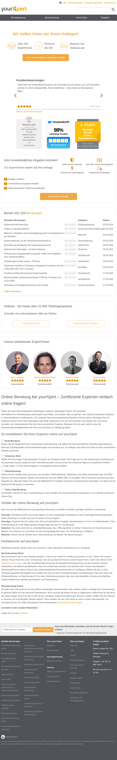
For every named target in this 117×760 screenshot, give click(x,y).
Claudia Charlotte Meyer (45, 377)
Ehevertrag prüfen (32, 682)
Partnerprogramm (77, 660)
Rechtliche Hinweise (78, 693)
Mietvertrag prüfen (9, 713)
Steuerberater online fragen (69, 602)
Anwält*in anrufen (31, 323)
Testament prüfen (31, 677)
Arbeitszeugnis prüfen (10, 700)
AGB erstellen (7, 674)
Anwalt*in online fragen (11, 563)
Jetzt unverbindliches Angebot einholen (46, 57)
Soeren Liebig (99, 377)
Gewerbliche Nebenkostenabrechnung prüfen (34, 648)
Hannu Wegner (17, 377)
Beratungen (34, 213)
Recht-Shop (81, 18)
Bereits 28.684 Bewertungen (29, 111)
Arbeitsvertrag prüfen (10, 695)
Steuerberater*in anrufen (86, 323)
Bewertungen (52, 650)
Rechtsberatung (18, 18)
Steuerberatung (52, 18)
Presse (73, 655)
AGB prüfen (6, 679)
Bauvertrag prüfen (9, 653)
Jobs (72, 650)
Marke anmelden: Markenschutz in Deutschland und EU (10, 687)
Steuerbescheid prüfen (34, 664)
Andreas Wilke (72, 377)
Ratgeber (51, 645)
